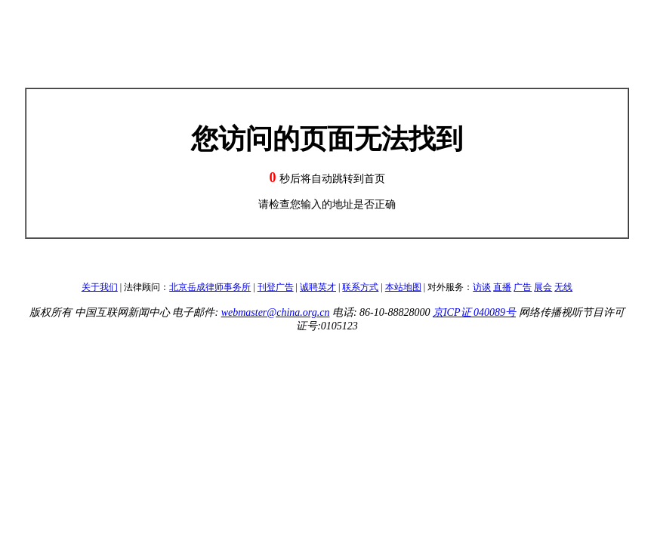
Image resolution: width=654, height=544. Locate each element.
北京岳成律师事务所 (210, 287)
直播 (502, 287)
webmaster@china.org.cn (275, 312)
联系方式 (360, 287)
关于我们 (100, 287)
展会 (543, 287)
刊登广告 (276, 287)
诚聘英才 (318, 287)
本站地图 (403, 287)
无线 (563, 287)
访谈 (482, 287)
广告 (523, 287)
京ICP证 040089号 (474, 312)
